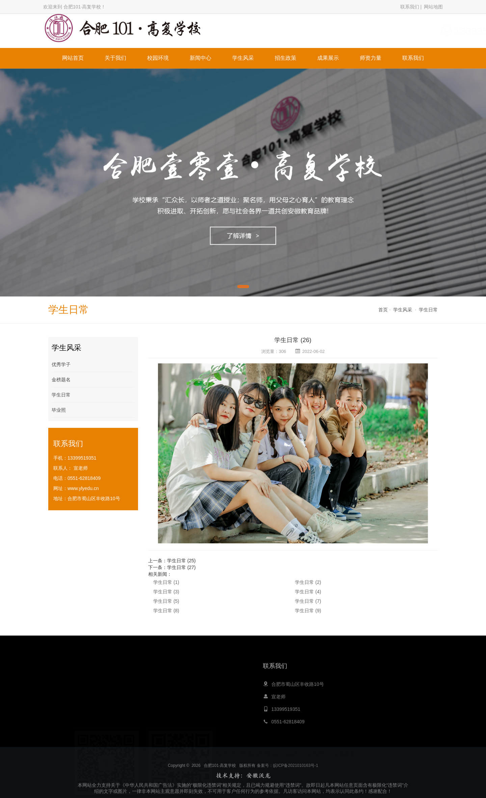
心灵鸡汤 (193, 747)
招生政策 (285, 58)
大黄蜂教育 (169, 747)
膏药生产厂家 (344, 747)
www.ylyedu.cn (83, 488)
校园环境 (158, 58)
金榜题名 (61, 379)
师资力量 (370, 58)
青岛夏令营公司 (221, 747)
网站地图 (433, 6)
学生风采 (243, 58)
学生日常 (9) (308, 610)
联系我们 (409, 6)
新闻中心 (200, 58)
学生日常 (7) (308, 601)
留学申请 (318, 747)
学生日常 (428, 309)
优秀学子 (61, 364)
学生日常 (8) (166, 610)
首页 (383, 309)
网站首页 (73, 58)
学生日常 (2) (308, 582)
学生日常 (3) (166, 591)
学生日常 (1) (166, 582)
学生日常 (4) (308, 591)
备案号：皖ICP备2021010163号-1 (287, 776)
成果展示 (328, 58)
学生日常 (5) (166, 601)
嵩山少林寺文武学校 (260, 747)
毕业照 (59, 410)
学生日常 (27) (181, 567)
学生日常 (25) (181, 560)
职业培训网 (294, 747)
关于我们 (115, 58)
